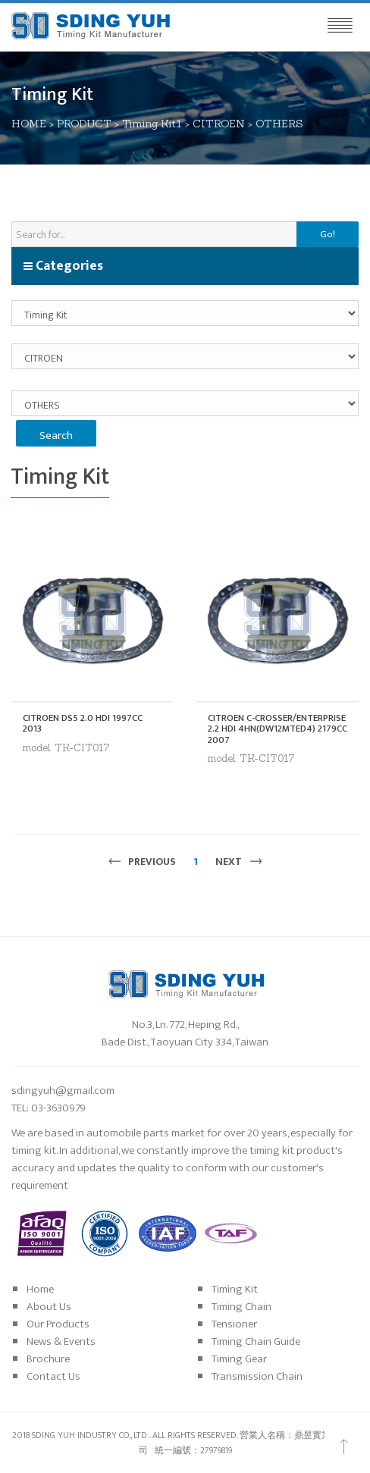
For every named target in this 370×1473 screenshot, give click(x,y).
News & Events (61, 1341)
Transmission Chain (257, 1376)
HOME (28, 123)
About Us (49, 1306)
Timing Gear (239, 1358)
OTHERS (279, 123)
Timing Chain (241, 1306)
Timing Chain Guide (256, 1341)
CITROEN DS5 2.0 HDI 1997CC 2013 (83, 724)
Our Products (58, 1324)
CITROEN (219, 123)
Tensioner (234, 1324)
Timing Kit (235, 1289)
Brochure (48, 1358)
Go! (327, 234)
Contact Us (53, 1376)
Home (40, 1289)
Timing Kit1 (152, 123)
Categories (63, 266)
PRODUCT (84, 123)
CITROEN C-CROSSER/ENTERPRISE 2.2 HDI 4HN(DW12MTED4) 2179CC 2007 (277, 729)
